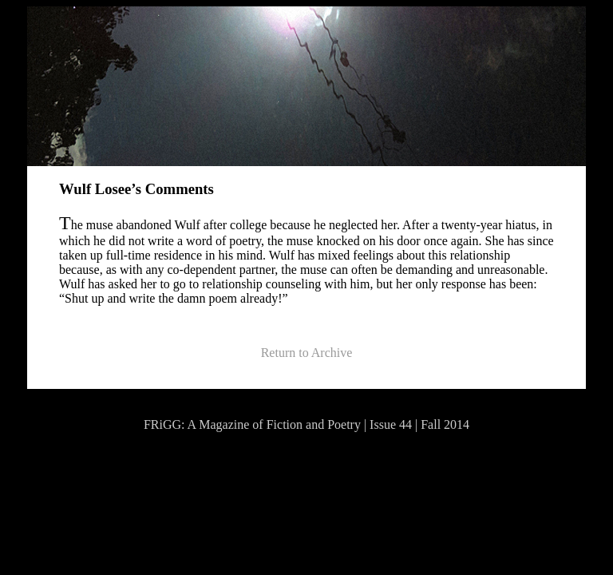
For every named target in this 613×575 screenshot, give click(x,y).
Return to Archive (307, 352)
